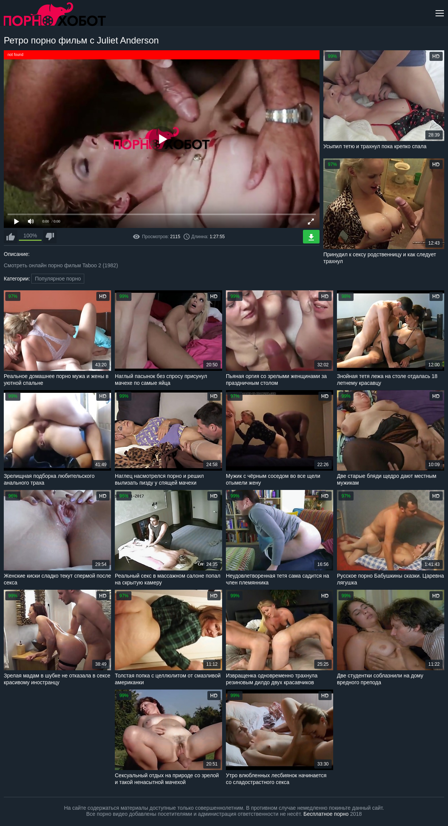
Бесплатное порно (325, 814)
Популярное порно (58, 279)
